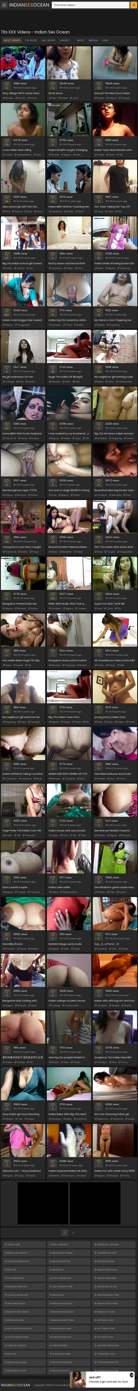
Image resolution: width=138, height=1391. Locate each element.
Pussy (34, 551)
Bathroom (101, 1119)
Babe (98, 268)
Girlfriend (116, 1119)
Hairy (109, 381)
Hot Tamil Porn (104, 1328)
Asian (21, 949)
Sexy (28, 211)
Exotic (99, 665)
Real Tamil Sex (58, 1244)
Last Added (48, 40)
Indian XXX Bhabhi (60, 1362)
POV (78, 268)
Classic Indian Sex (16, 1295)
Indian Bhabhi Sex (16, 1286)
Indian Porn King (105, 1278)
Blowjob (54, 381)
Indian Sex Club (104, 1311)
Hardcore (55, 211)
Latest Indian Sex (60, 1278)
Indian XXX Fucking (61, 1311)
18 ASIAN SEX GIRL (59, 1353)
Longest (65, 40)
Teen (110, 154)
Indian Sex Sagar (16, 1362)
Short (81, 40)
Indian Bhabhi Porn (106, 1295)
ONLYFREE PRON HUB (106, 1345)
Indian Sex (56, 1269)
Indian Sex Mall (14, 1320)
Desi (52, 98)
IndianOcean (29, 5)
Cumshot (55, 268)
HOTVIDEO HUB (103, 1320)
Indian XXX (56, 1295)
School (111, 98)
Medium (93, 40)
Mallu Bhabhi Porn (61, 1320)
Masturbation (23, 154)
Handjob (34, 722)
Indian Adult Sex (60, 1261)
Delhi (66, 381)
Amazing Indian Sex (17, 1261)
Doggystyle (22, 325)
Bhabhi (8, 98)
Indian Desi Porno (61, 1253)
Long (105, 40)
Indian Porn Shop (105, 1269)
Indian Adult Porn (106, 1303)
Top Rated (30, 40)
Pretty (130, 722)
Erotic (67, 325)
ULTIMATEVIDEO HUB (106, 1370)
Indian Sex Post (59, 1370)
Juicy (74, 98)
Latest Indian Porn (17, 1337)
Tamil (108, 608)
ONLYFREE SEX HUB (105, 1253)
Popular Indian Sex (106, 1362)
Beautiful (115, 495)
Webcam (29, 835)
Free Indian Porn (15, 1370)
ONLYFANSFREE (58, 1345)
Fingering (123, 268)
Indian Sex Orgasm (106, 1244)
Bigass (66, 154)
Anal (53, 495)
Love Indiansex (14, 1278)
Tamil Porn (12, 1244)
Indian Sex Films (104, 1261)
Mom (79, 211)
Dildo (65, 949)
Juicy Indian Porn (60, 1286)
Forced (20, 98)
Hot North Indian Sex (18, 1328)
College (8, 381)
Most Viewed (12, 40)
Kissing (19, 1062)
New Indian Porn (60, 1328)
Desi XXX (10, 1269)
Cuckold (33, 892)
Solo (37, 154)
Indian (63, 98)
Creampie (10, 778)
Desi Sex (10, 1353)
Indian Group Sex (105, 1286)
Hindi (37, 778)
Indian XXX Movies (61, 1303)
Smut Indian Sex (15, 1303)
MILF (120, 665)
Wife (82, 835)
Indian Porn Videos (17, 1311)
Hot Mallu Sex (103, 1337)
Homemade (123, 381)
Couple (109, 551)
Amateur (55, 325)
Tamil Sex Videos (15, 1345)
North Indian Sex (60, 1337)
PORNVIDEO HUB (104, 1353)
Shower (124, 98)
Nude (29, 381)
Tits (119, 154)
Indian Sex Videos (16, 1253)
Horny (32, 98)
